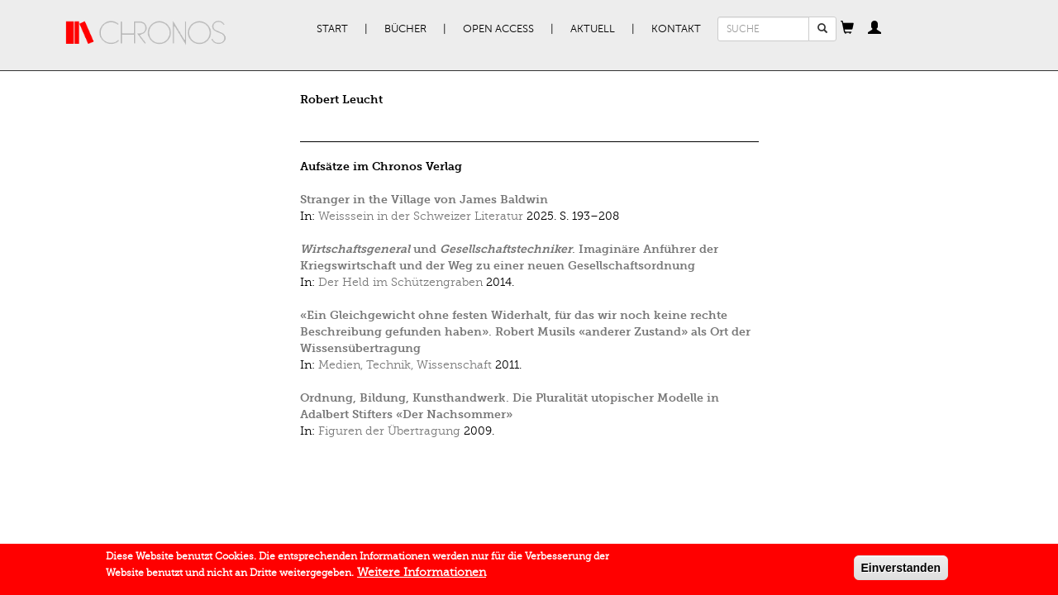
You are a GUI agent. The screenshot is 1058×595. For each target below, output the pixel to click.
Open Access (498, 29)
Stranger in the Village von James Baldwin (424, 200)
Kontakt (676, 29)
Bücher (405, 29)
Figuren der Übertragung (389, 431)
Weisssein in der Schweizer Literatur (420, 216)
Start (332, 29)
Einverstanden (901, 570)
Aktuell (592, 29)
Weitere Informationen (421, 575)
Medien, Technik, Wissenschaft (405, 365)
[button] (847, 28)
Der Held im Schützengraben (400, 282)
